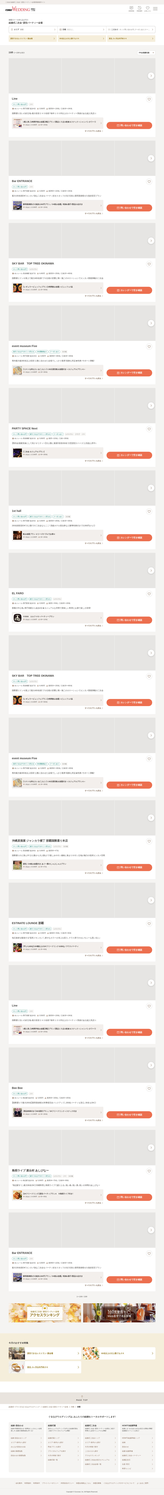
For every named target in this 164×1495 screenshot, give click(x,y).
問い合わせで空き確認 (129, 125)
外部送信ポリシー (67, 1483)
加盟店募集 (97, 1483)
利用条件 (36, 1483)
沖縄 (72, 1407)
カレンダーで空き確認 (129, 290)
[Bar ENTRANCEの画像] (82, 158)
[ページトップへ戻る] (82, 1398)
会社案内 (19, 1483)
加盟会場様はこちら (83, 1483)
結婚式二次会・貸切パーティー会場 (55, 1407)
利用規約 (27, 1483)
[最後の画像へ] (151, 75)
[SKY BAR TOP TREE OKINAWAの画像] (82, 240)
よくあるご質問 (142, 1483)
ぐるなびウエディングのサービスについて (119, 1483)
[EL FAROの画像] (82, 570)
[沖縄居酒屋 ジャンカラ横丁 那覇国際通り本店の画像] (82, 818)
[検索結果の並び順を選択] (146, 53)
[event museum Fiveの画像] (82, 323)
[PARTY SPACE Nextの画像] (82, 405)
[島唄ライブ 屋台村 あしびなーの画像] (82, 1147)
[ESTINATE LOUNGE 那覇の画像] (82, 900)
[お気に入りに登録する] (149, 99)
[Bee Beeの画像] (82, 1065)
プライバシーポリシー (50, 1483)
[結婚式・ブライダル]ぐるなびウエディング (24, 1407)
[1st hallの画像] (82, 488)
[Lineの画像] (82, 75)
